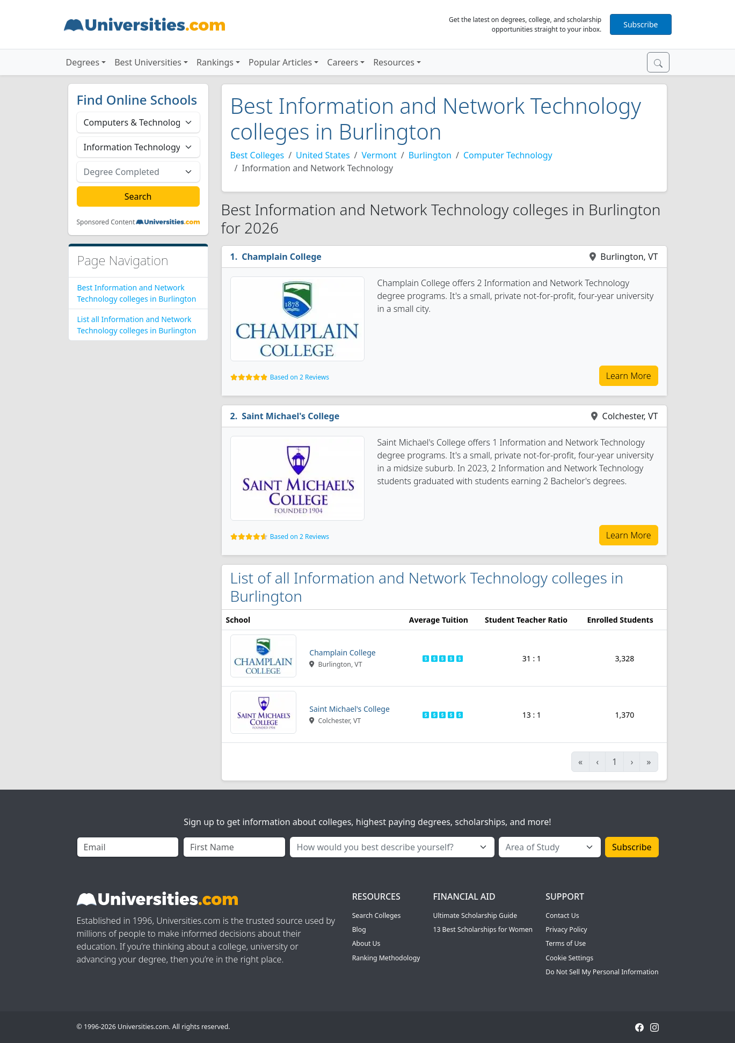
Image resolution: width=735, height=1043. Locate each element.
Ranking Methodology (386, 957)
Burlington (430, 155)
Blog (359, 929)
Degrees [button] (83, 62)
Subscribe (640, 24)
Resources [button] (393, 62)
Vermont (379, 155)
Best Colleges (257, 155)
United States (323, 155)
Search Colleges (376, 915)
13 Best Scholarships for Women (483, 929)
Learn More (628, 376)
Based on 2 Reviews (299, 377)
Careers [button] (342, 62)
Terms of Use (565, 943)
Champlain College (282, 256)
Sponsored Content (106, 222)
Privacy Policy (566, 929)
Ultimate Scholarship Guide (475, 915)
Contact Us (562, 915)
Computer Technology (507, 155)
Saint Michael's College (290, 416)
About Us (366, 943)
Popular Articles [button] (280, 62)
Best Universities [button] (147, 62)
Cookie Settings (569, 957)
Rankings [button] (215, 62)
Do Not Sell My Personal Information (601, 971)
